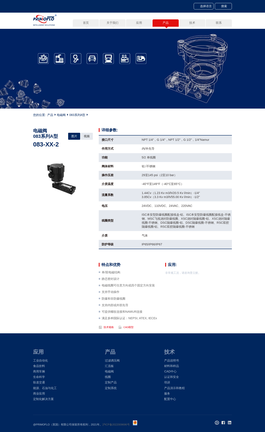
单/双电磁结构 (111, 282)
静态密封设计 (110, 289)
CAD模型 (128, 337)
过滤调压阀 (112, 360)
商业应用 (39, 393)
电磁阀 (61, 115)
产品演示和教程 (174, 388)
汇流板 (109, 366)
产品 (50, 115)
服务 (167, 393)
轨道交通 (39, 382)
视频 (87, 136)
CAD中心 (170, 371)
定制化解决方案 (43, 399)
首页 (86, 22)
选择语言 (206, 6)
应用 (38, 352)
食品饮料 (39, 366)
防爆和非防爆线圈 (113, 308)
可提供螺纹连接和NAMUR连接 (122, 322)
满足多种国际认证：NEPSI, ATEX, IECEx (129, 328)
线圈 (108, 377)
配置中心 (170, 399)
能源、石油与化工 (45, 388)
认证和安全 (171, 377)
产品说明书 (171, 360)
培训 (167, 382)
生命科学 (39, 377)
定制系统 (111, 388)
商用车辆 (39, 371)
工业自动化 (40, 360)
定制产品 (111, 382)
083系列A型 (77, 115)
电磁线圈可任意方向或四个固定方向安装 (128, 295)
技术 (169, 352)
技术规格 (109, 337)
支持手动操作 (110, 302)
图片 (74, 136)
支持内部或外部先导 (115, 315)
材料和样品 (171, 366)
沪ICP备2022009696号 (116, 424)
